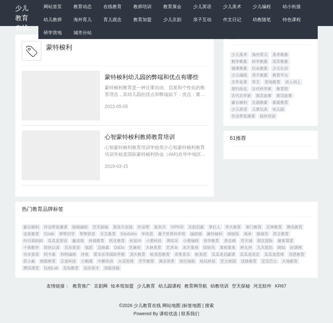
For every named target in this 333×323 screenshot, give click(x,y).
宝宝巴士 (269, 261)
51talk (49, 234)
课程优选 (168, 313)
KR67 (280, 286)
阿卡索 (50, 254)
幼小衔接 (292, 6)
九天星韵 (265, 247)
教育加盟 (142, 19)
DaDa (119, 247)
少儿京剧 (172, 19)
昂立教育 (281, 234)
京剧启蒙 (196, 227)
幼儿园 (278, 109)
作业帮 (143, 227)
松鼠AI (135, 240)
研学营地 (53, 32)
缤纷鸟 (209, 247)
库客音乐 (182, 254)
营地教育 (272, 82)
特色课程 (292, 19)
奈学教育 (211, 240)
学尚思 (147, 234)
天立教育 (108, 234)
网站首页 (53, 6)
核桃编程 (80, 227)
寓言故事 (264, 95)
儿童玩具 (260, 109)
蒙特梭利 (214, 234)
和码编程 (68, 254)
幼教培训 (219, 286)
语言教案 (280, 61)
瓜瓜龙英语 (57, 240)
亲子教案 (260, 75)
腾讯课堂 (31, 268)
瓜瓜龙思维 (274, 254)
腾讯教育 (294, 227)
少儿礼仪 (280, 68)
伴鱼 (85, 254)
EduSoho (129, 234)
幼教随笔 (262, 19)
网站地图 (171, 305)
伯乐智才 (91, 268)
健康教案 (239, 68)
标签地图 (192, 305)
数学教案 (239, 61)
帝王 (256, 82)
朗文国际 (265, 240)
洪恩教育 (296, 254)
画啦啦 (233, 234)
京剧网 (101, 286)
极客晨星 (285, 240)
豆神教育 (274, 227)
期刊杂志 (239, 89)
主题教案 (260, 102)
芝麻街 (135, 247)
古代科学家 (262, 89)
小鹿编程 (191, 240)
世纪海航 (187, 261)
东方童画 (190, 247)
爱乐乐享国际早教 (109, 254)
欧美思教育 (160, 254)
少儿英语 (202, 6)
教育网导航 (195, 286)
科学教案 (260, 61)
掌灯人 (214, 227)
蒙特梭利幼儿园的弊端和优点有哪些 (151, 77)
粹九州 (246, 247)
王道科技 (68, 261)
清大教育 (137, 254)
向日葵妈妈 (33, 240)
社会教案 (260, 68)
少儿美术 (232, 6)
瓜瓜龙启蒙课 (223, 254)
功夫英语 (31, 254)
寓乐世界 (167, 261)
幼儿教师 (53, 19)
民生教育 (117, 240)
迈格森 (103, 247)
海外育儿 (82, 19)
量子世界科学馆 (171, 234)
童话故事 (284, 95)
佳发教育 (31, 234)
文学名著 (239, 82)
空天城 (246, 240)
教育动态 (82, 6)
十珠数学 (31, 247)
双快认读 (52, 247)
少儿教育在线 (21, 18)
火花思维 (126, 261)
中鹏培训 (105, 261)
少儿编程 (262, 6)
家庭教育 (280, 102)
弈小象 (29, 261)
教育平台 (280, 75)
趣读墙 (78, 240)
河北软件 (262, 286)
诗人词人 (293, 82)
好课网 (296, 247)
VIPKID (177, 227)
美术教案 (280, 54)
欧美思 (201, 254)
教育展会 (172, 6)
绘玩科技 (208, 261)
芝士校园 (228, 261)
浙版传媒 (112, 268)
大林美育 (153, 247)
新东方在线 (123, 227)
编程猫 (196, 234)
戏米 (248, 234)
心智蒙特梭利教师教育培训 (140, 137)
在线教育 (112, 6)
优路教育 (249, 261)
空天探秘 (100, 227)
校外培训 (267, 116)
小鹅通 (87, 261)
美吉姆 (230, 240)
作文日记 (232, 19)
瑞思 (89, 247)
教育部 (282, 89)
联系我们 (190, 313)
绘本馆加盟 (122, 286)
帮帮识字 (67, 234)
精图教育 (48, 261)
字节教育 (146, 261)
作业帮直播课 (243, 116)
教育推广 (82, 286)
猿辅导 (262, 234)
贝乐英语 (72, 247)
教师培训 (142, 6)
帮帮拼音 (87, 234)
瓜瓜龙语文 (250, 254)
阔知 (281, 247)
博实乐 (172, 240)
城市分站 (82, 32)
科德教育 (96, 240)
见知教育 (71, 268)
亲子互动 (202, 19)
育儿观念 (112, 19)
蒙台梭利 (239, 102)
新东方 (160, 227)
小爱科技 (154, 240)
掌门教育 (253, 227)
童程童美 (227, 247)
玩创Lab (51, 268)
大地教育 (290, 261)
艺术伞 (172, 247)
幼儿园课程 (169, 286)
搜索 (209, 305)
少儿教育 (146, 286)
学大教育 (233, 227)
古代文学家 (241, 95)
